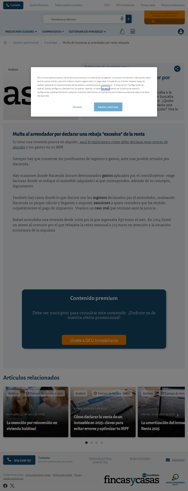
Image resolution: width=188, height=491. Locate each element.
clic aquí (105, 88)
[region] (94, 91)
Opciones (77, 106)
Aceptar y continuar (108, 106)
